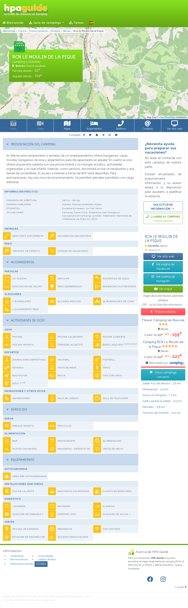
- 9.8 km (153, 406)
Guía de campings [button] (45, 22)
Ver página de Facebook (163, 266)
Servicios (17, 409)
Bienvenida (13, 22)
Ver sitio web (163, 256)
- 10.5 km (161, 412)
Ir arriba (181, 587)
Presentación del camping (31, 144)
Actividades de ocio (26, 320)
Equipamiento (21, 459)
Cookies (41, 563)
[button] (91, 22)
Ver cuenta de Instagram (163, 279)
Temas (76, 22)
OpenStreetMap (167, 117)
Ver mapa (163, 289)
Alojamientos (20, 262)
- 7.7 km (159, 395)
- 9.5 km (162, 401)
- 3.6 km (161, 383)
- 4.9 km (155, 389)
